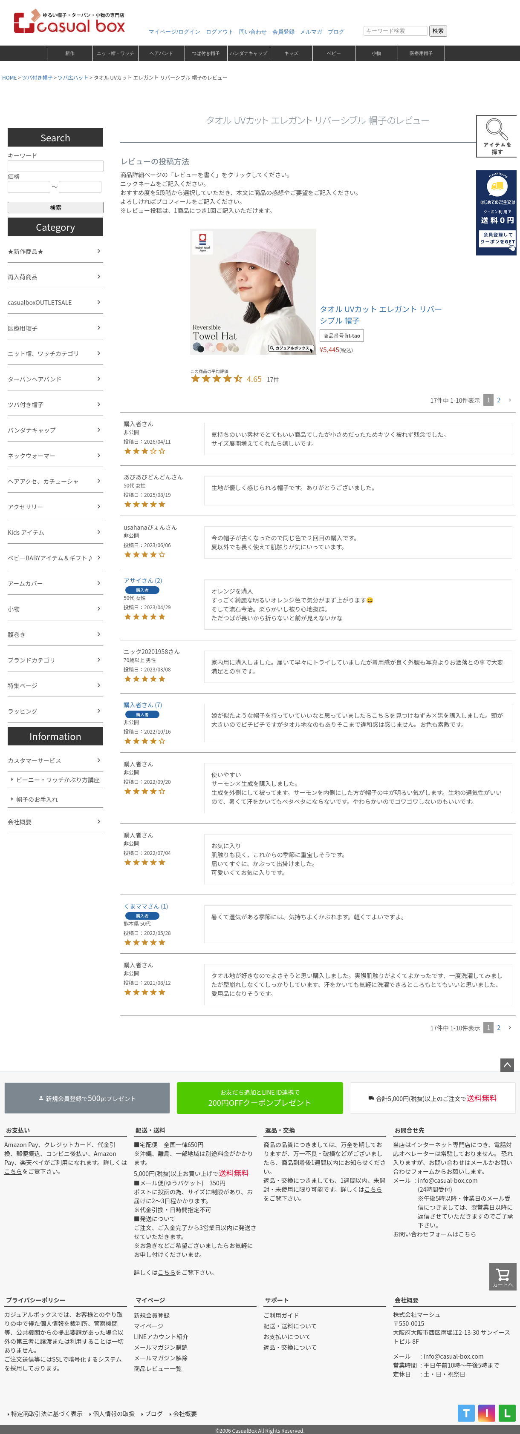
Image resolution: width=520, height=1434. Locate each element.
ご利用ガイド (281, 1315)
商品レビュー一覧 (158, 1368)
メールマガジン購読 (161, 1347)
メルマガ (311, 32)
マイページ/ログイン (174, 32)
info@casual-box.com (448, 1180)
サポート (277, 1300)
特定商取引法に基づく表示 (47, 1413)
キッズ (291, 53)
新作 (70, 53)
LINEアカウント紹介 (161, 1336)
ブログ (336, 32)
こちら (13, 1171)
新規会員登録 (152, 1315)
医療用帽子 (421, 53)
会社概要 (407, 1300)
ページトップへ (507, 1065)
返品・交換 (280, 1130)
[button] (510, 400)
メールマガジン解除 (161, 1358)
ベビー (334, 53)
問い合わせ (253, 32)
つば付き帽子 (206, 53)
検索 (438, 31)
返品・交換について (290, 1347)
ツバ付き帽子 (37, 77)
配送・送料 (150, 1130)
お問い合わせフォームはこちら (435, 1234)
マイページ (150, 1300)
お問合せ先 (410, 1130)
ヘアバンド (161, 53)
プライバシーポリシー (36, 1300)
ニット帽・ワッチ (115, 53)
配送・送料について (290, 1326)
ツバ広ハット (73, 77)
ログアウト (220, 32)
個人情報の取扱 (114, 1413)
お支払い (18, 1130)
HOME (9, 77)
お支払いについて (287, 1336)
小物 (376, 53)
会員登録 (283, 32)
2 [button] (498, 400)
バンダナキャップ (248, 53)
